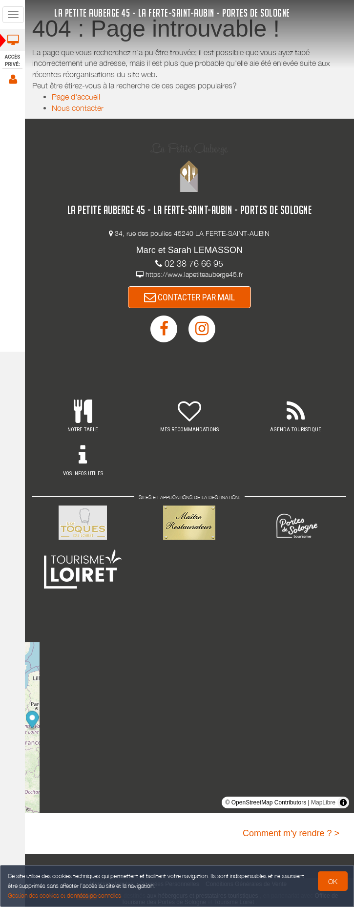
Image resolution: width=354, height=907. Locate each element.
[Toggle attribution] (343, 802)
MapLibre (323, 802)
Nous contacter (78, 108)
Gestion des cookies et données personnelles (64, 895)
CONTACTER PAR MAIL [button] (190, 297)
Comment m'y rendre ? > (291, 833)
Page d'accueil (77, 96)
